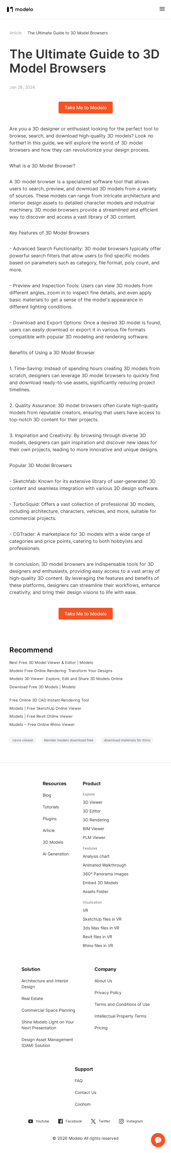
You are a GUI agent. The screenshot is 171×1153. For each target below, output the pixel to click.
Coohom (83, 1104)
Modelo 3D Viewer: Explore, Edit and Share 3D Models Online (66, 678)
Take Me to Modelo (85, 107)
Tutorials (51, 806)
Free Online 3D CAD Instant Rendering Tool (49, 700)
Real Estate (32, 998)
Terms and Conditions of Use (122, 1004)
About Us (103, 980)
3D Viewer (92, 802)
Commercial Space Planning (48, 1010)
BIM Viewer (93, 828)
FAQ (79, 1080)
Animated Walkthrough (104, 864)
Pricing (101, 1027)
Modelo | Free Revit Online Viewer (41, 716)
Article (49, 830)
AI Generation (56, 853)
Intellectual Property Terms (120, 1015)
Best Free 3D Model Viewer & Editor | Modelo (51, 662)
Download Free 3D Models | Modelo (42, 686)
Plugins (50, 818)
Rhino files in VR (98, 945)
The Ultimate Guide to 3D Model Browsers (67, 33)
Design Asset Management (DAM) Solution (47, 1042)
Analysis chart (96, 856)
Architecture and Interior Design (44, 983)
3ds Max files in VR (101, 927)
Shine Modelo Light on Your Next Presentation (47, 1024)
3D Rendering (96, 819)
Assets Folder (95, 891)
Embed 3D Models (100, 882)
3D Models (53, 842)
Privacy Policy (108, 992)
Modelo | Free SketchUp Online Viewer (45, 708)
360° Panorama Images (105, 873)
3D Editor (92, 810)
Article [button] (15, 33)
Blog (47, 795)
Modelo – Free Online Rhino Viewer (42, 724)
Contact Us (85, 1092)
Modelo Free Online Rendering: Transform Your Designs (60, 670)
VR (85, 910)
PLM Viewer (94, 837)
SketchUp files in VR (102, 919)
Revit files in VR (97, 936)
